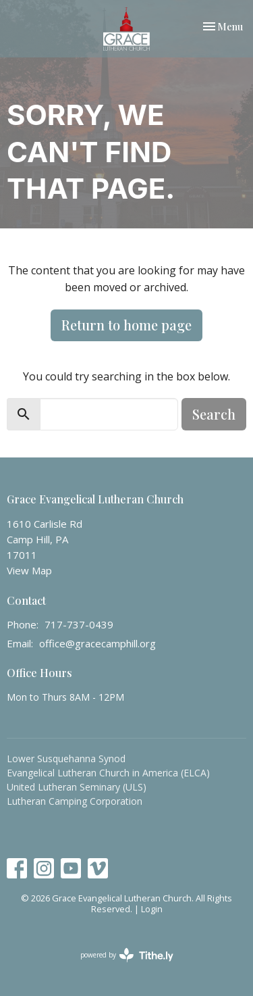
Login (152, 909)
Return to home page (126, 325)
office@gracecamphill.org (97, 643)
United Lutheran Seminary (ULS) (76, 786)
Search (213, 414)
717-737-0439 (79, 624)
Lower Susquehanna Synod (66, 758)
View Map (29, 570)
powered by (126, 955)
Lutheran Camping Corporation (74, 801)
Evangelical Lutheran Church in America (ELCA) (108, 772)
